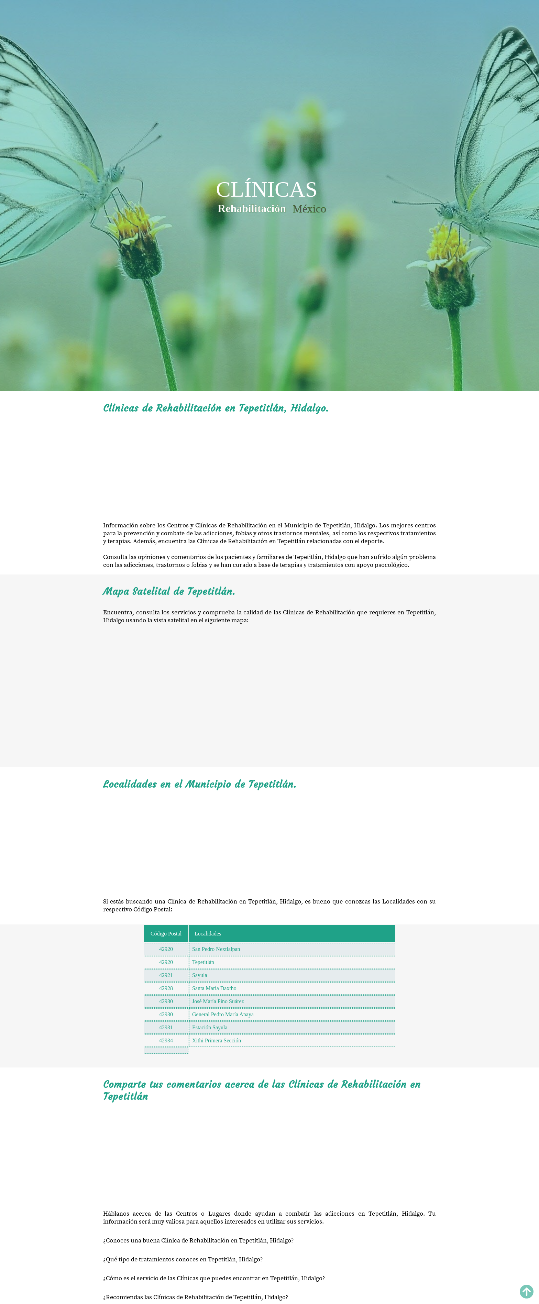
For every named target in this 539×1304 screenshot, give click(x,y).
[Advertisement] (269, 468)
